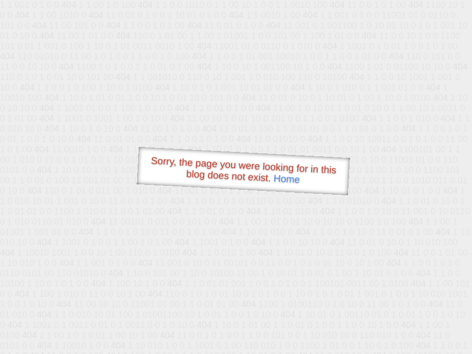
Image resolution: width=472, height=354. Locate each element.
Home (286, 179)
